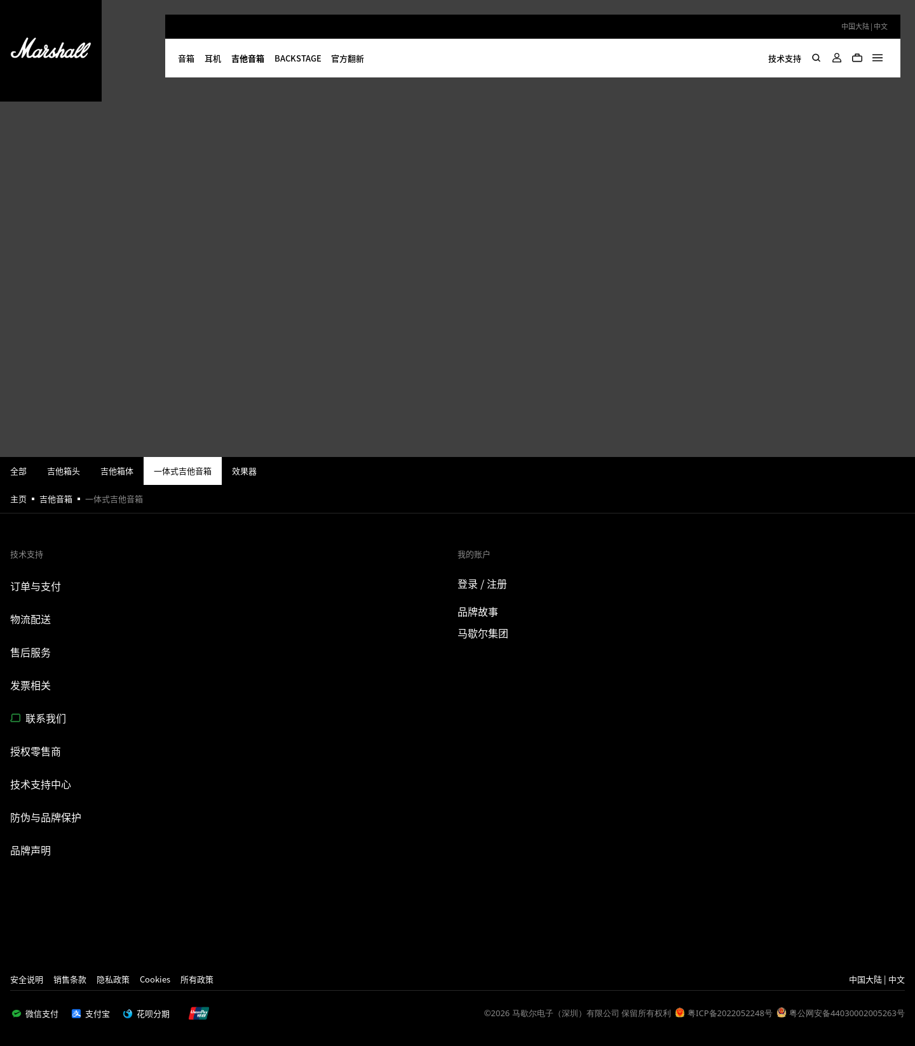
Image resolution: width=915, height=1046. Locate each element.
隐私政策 (113, 979)
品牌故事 (478, 611)
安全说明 (26, 979)
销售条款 (69, 979)
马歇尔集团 (483, 632)
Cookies (155, 979)
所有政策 (197, 979)
